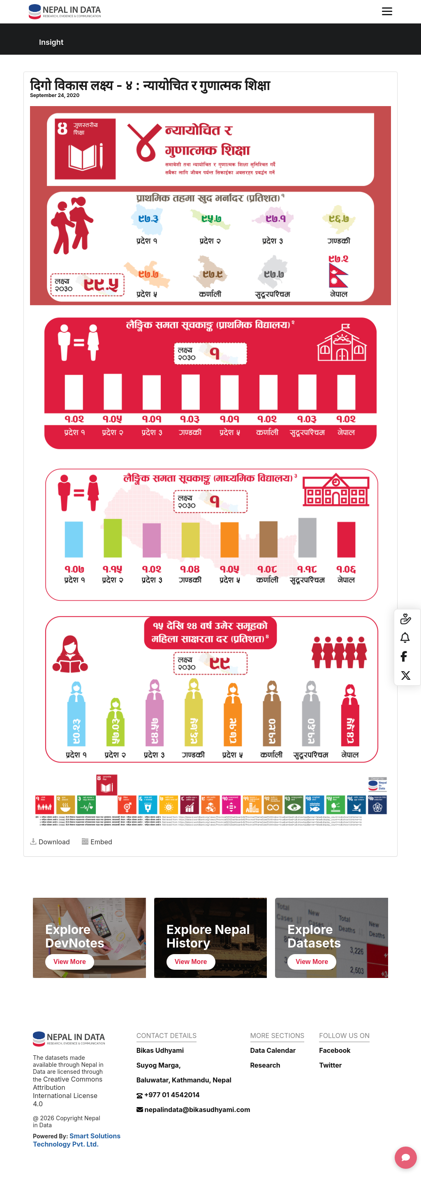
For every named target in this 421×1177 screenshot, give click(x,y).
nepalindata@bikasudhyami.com (193, 1109)
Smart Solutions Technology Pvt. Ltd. (76, 1140)
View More (69, 961)
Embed (97, 842)
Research (265, 1065)
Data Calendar (273, 1050)
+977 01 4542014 (168, 1095)
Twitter (330, 1065)
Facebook (334, 1050)
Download (50, 842)
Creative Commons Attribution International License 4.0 (67, 1091)
